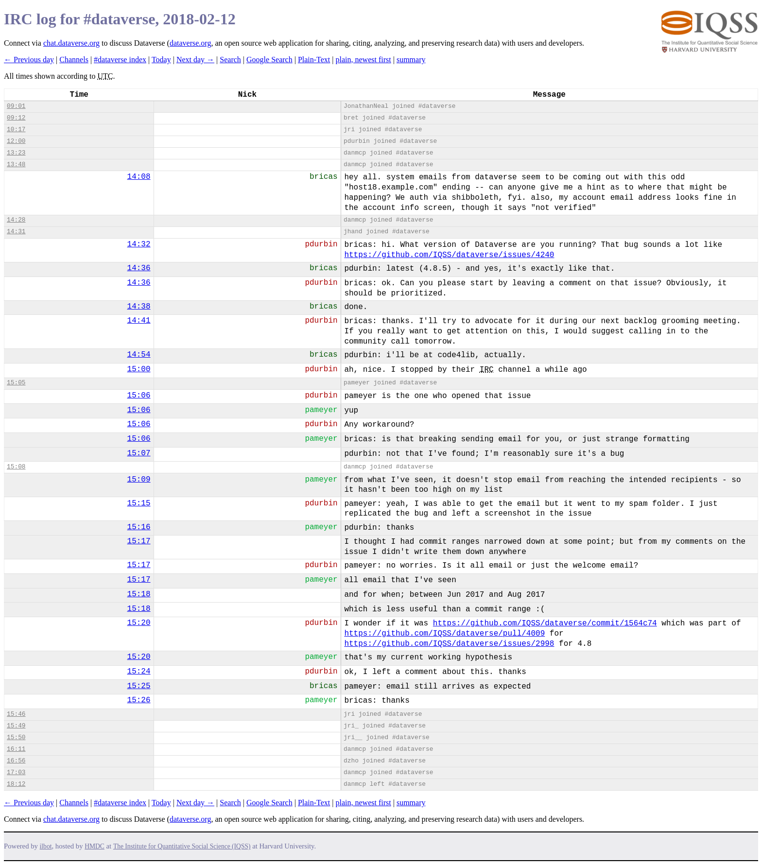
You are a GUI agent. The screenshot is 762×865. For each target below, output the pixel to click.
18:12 (16, 784)
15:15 (139, 503)
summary (411, 59)
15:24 (139, 671)
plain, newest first (363, 59)
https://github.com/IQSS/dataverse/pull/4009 (444, 633)
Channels (73, 59)
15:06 (139, 395)
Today (161, 59)
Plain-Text (314, 59)
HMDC (94, 846)
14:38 (139, 306)
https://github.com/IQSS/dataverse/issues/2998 (449, 644)
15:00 (139, 369)
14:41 (139, 320)
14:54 (139, 354)
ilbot (46, 846)
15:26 (139, 700)
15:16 (139, 527)
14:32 (139, 244)
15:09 (139, 479)
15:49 (16, 725)
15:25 (139, 686)
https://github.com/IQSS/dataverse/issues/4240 (449, 255)
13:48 (16, 164)
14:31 (16, 231)
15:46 (16, 714)
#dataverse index (120, 59)
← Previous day (29, 59)
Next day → (195, 59)
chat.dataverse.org (71, 43)
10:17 (16, 129)
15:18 (139, 594)
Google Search (269, 59)
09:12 (16, 117)
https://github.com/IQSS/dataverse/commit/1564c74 (545, 623)
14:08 (139, 177)
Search (230, 59)
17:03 (16, 772)
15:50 (16, 737)
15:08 (16, 466)
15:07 (139, 453)
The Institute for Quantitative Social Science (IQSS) (182, 846)
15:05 (16, 382)
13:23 (16, 152)
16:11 (16, 749)
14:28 (16, 220)
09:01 (16, 106)
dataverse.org (190, 43)
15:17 (139, 541)
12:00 (16, 141)
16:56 (16, 760)
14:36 (139, 268)
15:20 (139, 623)
